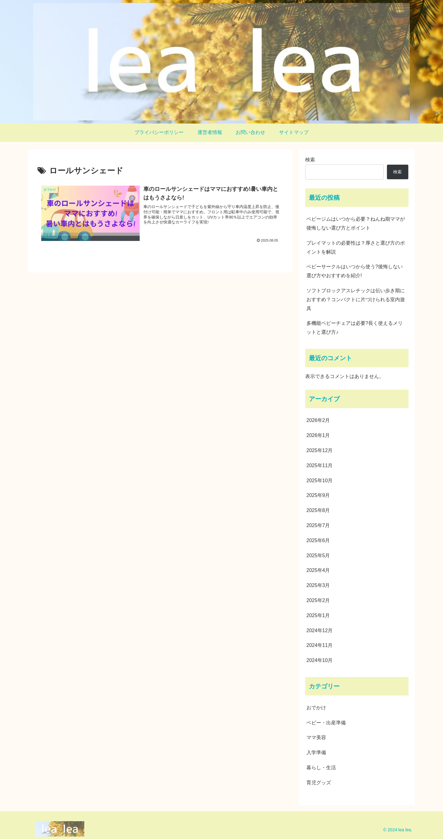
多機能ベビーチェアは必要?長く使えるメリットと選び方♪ (354, 328)
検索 (310, 159)
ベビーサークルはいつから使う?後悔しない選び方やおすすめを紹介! (354, 271)
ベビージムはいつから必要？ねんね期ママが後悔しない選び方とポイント (355, 223)
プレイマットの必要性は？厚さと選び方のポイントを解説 (355, 247)
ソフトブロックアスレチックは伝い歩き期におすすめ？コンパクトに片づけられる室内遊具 (355, 299)
